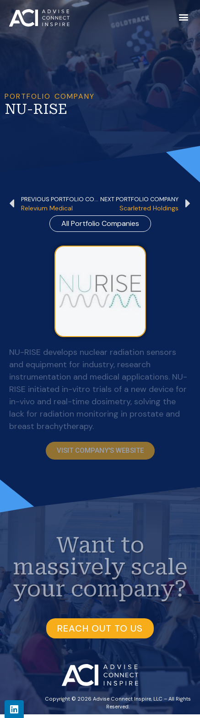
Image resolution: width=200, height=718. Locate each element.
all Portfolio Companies (100, 223)
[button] (183, 16)
